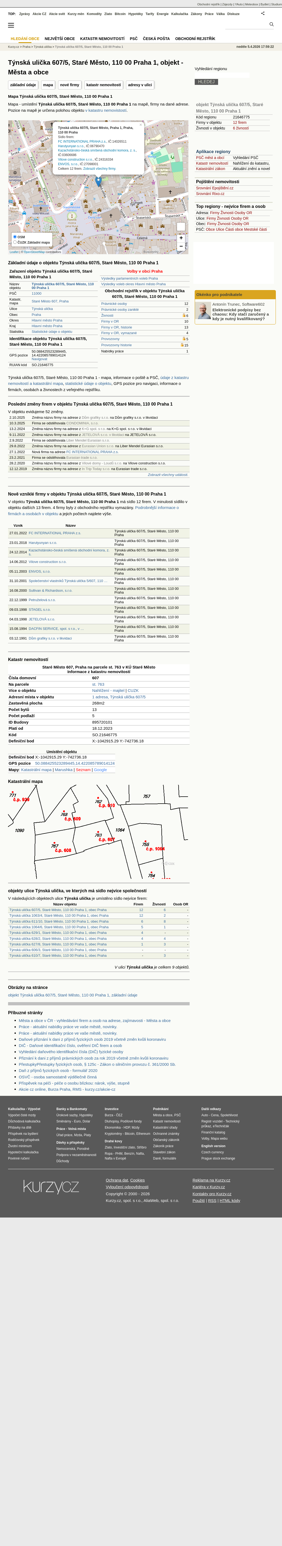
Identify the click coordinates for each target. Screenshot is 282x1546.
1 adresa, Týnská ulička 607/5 (119, 697)
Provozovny (110, 339)
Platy (87, 1135)
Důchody (62, 1161)
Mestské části (255, 229)
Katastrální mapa (36, 769)
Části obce (234, 229)
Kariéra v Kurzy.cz (209, 1186)
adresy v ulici (140, 85)
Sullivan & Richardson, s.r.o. (51, 590)
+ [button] (181, 238)
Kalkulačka (179, 14)
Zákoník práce (163, 1146)
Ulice (220, 229)
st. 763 (98, 684)
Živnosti (107, 315)
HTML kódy (230, 1200)
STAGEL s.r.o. (40, 610)
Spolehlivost (229, 1115)
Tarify (150, 14)
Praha (36, 315)
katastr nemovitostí (103, 85)
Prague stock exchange (218, 1158)
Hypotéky (135, 14)
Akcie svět (57, 14)
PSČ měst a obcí (210, 158)
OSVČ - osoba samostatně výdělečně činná (58, 1077)
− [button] (181, 247)
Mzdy (136, 1127)
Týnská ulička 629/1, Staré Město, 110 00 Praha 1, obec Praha (58, 933)
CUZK (133, 690)
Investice (111, 1109)
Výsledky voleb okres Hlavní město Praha (133, 284)
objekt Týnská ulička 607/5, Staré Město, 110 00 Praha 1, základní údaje (73, 995)
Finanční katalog (213, 1132)
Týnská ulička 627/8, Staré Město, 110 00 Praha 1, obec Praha (58, 944)
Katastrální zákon (210, 169)
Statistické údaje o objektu (52, 332)
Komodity (94, 14)
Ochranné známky (166, 1134)
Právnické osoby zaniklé (120, 310)
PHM (118, 1153)
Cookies (137, 1180)
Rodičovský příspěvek (23, 1140)
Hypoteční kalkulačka (23, 1152)
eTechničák (221, 1126)
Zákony (196, 14)
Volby (205, 1138)
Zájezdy (227, 4)
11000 (36, 293)
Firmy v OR (110, 321)
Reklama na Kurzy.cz (211, 1180)
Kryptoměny (113, 1134)
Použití (199, 1200)
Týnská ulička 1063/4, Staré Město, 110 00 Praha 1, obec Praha (59, 915)
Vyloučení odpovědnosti (127, 1186)
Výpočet (34, 1109)
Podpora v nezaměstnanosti (76, 1155)
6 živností (241, 128)
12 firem (240, 122)
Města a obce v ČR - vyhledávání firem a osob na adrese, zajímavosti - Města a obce (95, 1020)
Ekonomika (113, 1127)
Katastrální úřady (165, 1127)
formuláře (169, 1158)
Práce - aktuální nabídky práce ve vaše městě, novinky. (68, 1026)
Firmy (214, 213)
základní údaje (23, 85)
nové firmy (69, 85)
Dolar (86, 1121)
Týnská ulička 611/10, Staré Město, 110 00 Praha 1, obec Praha (59, 921)
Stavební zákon (164, 1152)
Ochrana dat (117, 1180)
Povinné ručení (19, 1158)
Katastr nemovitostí (212, 163)
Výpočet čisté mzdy (22, 1115)
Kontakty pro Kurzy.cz (212, 1193)
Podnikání (160, 1109)
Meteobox (251, 4)
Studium (276, 4)
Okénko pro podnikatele (219, 294)
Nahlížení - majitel (108, 690)
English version (213, 1146)
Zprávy (24, 14)
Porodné (83, 1149)
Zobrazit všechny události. (168, 475)
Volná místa (77, 1129)
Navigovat (39, 359)
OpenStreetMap (34, 252)
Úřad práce (64, 1135)
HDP (127, 1127)
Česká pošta (156, 39)
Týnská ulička (42, 309)
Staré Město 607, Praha (50, 301)
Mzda (78, 1135)
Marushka (64, 769)
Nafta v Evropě (115, 1158)
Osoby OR (243, 213)
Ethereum (143, 1134)
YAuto (239, 4)
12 (141, 910)
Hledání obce (25, 39)
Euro (77, 1121)
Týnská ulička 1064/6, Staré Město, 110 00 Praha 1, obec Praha (59, 927)
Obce (210, 229)
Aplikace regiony (213, 151)
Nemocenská (65, 1149)
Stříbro (141, 1147)
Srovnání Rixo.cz (210, 194)
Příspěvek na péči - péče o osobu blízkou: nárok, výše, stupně (74, 1083)
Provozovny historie (116, 345)
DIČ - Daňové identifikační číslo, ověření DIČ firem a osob (70, 1045)
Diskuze (233, 14)
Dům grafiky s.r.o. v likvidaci (50, 638)
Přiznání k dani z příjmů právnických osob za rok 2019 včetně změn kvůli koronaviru (93, 1058)
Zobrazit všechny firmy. (99, 168)
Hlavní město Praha (47, 320)
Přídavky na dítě (19, 1127)
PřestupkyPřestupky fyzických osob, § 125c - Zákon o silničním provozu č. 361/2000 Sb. (97, 1064)
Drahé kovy (113, 1141)
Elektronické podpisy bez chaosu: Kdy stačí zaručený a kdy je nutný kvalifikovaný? (240, 314)
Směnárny (63, 1121)
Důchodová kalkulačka (24, 1121)
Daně (157, 1158)
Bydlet (265, 4)
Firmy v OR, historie (116, 327)
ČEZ (119, 1115)
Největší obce (60, 39)
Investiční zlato (124, 1147)
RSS (212, 1200)
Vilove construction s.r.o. (75, 159)
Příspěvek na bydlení (23, 1134)
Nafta (140, 1153)
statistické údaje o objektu (88, 383)
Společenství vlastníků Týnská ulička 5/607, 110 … (68, 581)
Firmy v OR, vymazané (119, 333)
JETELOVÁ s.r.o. (42, 619)
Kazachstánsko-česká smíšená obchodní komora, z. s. (97, 150)
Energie (163, 14)
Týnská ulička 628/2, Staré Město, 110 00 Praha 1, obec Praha (58, 939)
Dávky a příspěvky (70, 1142)
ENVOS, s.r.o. (68, 164)
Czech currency (212, 1152)
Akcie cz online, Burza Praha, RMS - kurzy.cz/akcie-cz (67, 1089)
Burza (109, 1115)
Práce (209, 14)
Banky (61, 1109)
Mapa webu (219, 1138)
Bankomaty (78, 1109)
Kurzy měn (76, 14)
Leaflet (14, 252)
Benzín (129, 1153)
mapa (48, 85)
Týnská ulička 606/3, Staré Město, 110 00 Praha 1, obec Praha (58, 950)
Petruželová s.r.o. (42, 600)
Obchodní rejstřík (208, 4)
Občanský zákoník (166, 1140)
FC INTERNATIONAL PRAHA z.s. (82, 141)
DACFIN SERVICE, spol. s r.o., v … (56, 629)
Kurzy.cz (13, 46)
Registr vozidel (212, 1121)
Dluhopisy (112, 1121)
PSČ (134, 39)
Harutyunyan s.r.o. (71, 146)
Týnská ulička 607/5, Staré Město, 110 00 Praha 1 (89, 46)
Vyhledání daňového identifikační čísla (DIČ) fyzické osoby (71, 1051)
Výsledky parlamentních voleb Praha (129, 278)
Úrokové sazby (66, 1115)
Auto (204, 1115)
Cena (215, 1115)
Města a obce (162, 1115)
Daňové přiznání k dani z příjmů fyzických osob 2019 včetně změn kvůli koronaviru (92, 1039)
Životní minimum (20, 1146)
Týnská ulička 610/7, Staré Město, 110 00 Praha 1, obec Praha (58, 955)
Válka (220, 14)
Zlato (108, 14)
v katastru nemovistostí (105, 110)
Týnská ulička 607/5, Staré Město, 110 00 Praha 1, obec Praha (58, 910)
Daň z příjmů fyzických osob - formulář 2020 (58, 1070)
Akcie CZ (39, 14)
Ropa (109, 1153)
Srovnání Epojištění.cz (214, 188)
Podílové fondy (131, 1121)
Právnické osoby (114, 304)
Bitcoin (120, 14)
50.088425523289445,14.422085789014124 (75, 763)
